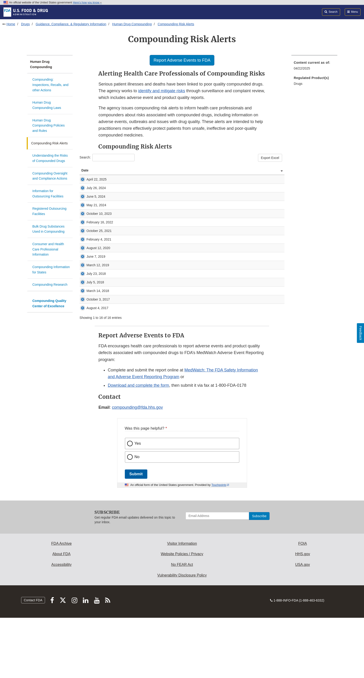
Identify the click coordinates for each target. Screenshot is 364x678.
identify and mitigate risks (161, 91)
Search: (107, 157)
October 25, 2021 (89, 261)
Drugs (25, 24)
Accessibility (61, 625)
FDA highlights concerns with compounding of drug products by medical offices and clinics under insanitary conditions (191, 258)
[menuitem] (314, 67)
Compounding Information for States (51, 269)
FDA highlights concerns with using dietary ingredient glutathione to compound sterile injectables (176, 298)
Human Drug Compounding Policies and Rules (48, 125)
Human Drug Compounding (132, 24)
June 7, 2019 (90, 298)
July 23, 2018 (91, 320)
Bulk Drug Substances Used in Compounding (48, 229)
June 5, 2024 (90, 206)
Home (10, 24)
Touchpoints (218, 545)
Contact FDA (33, 660)
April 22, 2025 (91, 179)
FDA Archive (61, 604)
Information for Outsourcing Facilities (48, 193)
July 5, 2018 (90, 328)
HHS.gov (302, 614)
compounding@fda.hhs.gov (137, 467)
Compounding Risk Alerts (176, 24)
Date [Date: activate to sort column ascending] (84, 170)
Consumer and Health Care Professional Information (48, 249)
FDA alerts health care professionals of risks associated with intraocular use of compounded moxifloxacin (182, 285)
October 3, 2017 (89, 353)
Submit (136, 534)
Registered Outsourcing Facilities (49, 211)
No (137, 517)
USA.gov (302, 625)
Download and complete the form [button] (138, 445)
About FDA (61, 614)
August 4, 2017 (88, 366)
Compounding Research (50, 284)
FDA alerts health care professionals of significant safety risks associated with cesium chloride (174, 320)
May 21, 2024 (91, 219)
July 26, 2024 (91, 192)
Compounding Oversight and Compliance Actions (50, 176)
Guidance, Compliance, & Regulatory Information (71, 24)
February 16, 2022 (90, 248)
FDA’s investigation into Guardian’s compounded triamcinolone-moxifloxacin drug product (171, 328)
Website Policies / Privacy (182, 614)
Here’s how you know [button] (87, 2)
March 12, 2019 (88, 309)
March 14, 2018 (88, 339)
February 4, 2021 (89, 274)
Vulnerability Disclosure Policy (182, 635)
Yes (138, 503)
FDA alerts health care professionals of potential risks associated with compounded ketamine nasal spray (182, 245)
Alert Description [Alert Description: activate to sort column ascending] (120, 170)
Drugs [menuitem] (298, 84)
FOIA (302, 604)
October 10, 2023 (89, 234)
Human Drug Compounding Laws (46, 105)
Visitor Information (182, 604)
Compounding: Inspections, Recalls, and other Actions (50, 85)
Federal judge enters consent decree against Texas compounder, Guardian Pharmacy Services (175, 307)
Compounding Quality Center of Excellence (49, 303)
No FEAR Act (182, 625)
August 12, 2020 (89, 287)
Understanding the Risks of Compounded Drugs (50, 158)
